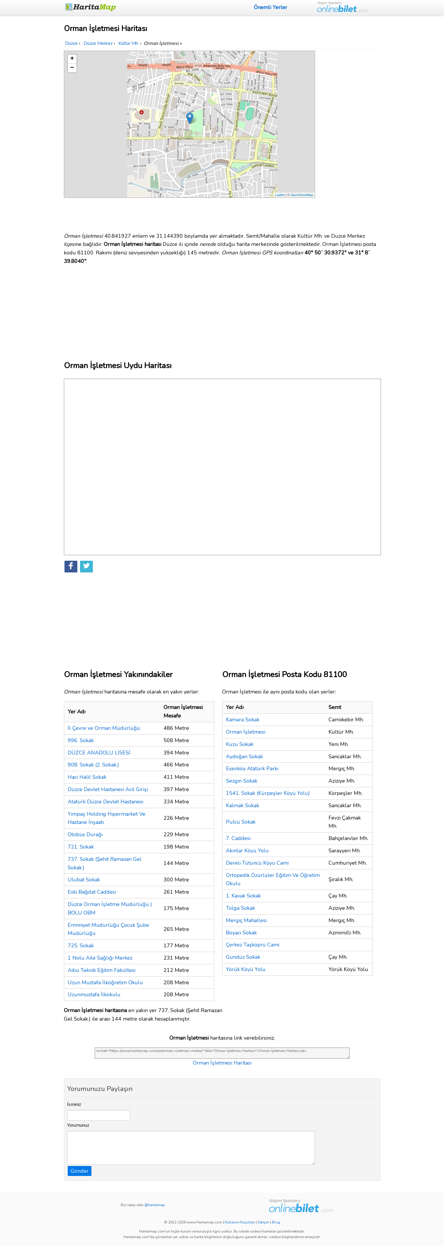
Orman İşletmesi (245, 731)
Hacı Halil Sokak (87, 777)
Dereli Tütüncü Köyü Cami (257, 862)
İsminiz (74, 1104)
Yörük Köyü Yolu (246, 969)
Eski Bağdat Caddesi (92, 891)
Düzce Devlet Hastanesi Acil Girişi (108, 789)
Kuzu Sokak (240, 744)
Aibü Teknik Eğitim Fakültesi (101, 970)
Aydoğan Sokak (244, 756)
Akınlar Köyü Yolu (247, 850)
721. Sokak (81, 846)
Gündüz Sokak (243, 957)
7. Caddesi (238, 838)
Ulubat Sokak (84, 879)
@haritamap (154, 1205)
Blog (276, 1222)
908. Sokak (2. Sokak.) (93, 764)
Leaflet (280, 195)
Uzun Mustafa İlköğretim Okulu (105, 982)
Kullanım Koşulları (240, 1222)
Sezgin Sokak (241, 780)
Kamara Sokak (242, 719)
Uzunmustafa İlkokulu (94, 994)
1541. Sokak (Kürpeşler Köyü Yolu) (268, 793)
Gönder (80, 1170)
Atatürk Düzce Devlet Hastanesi (105, 801)
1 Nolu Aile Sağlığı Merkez (100, 957)
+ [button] (72, 59)
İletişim (263, 1222)
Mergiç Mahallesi (246, 920)
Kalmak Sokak (242, 805)
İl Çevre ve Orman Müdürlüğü (104, 728)
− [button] (72, 68)
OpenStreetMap (301, 195)
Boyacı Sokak (241, 932)
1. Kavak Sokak (243, 895)
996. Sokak (81, 740)
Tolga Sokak (240, 908)
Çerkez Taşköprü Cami (252, 944)
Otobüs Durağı (85, 834)
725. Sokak (81, 945)
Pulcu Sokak (241, 821)
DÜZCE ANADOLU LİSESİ (99, 752)
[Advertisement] (348, 139)
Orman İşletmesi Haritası (222, 1062)
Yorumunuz (78, 1125)
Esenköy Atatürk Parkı (252, 768)
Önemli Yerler (270, 7)
